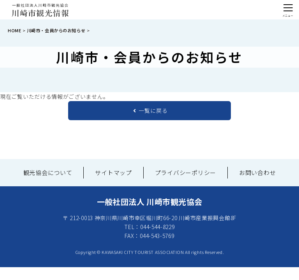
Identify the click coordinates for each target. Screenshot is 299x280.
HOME (14, 30)
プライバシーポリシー (185, 172)
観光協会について (47, 172)
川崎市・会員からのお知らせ (56, 30)
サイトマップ (113, 172)
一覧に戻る (150, 110)
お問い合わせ (257, 172)
